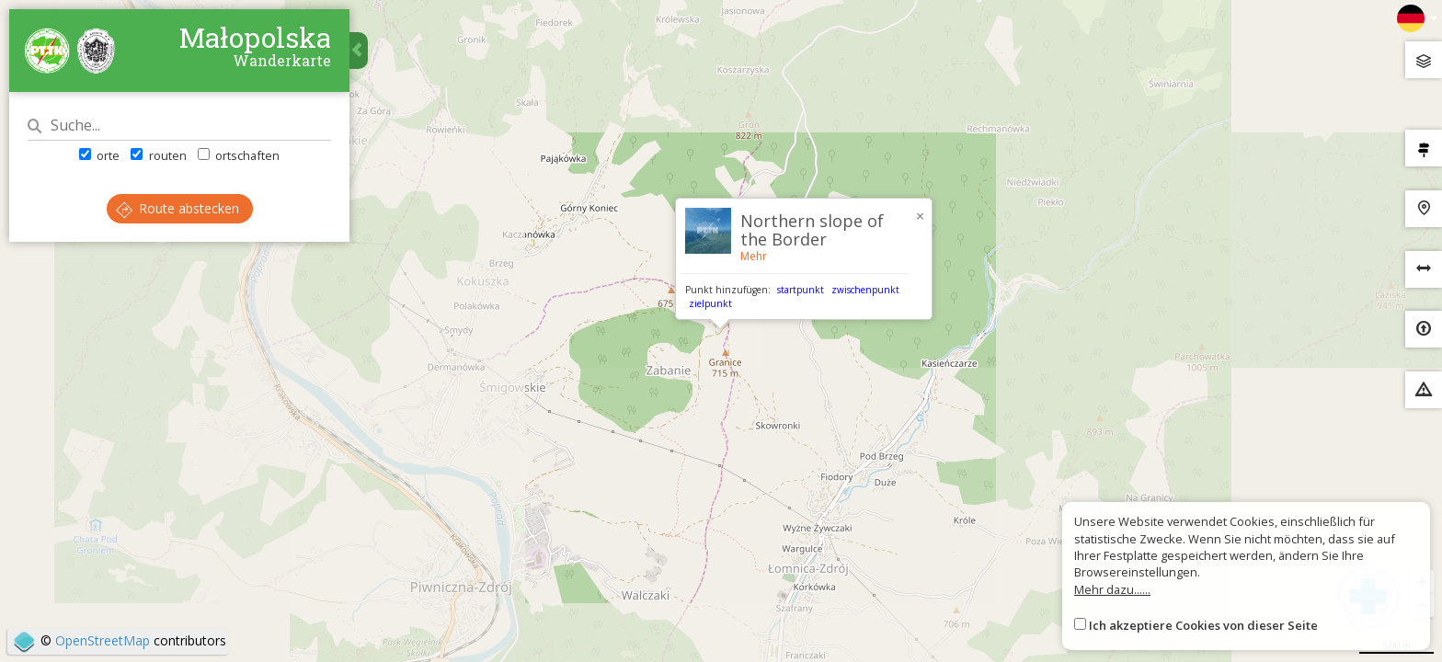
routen (158, 155)
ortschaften (239, 155)
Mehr (753, 256)
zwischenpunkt (865, 289)
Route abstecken (177, 208)
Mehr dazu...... (1112, 589)
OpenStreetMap (102, 640)
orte (99, 155)
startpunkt (800, 289)
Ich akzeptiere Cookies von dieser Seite (1203, 625)
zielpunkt (710, 303)
